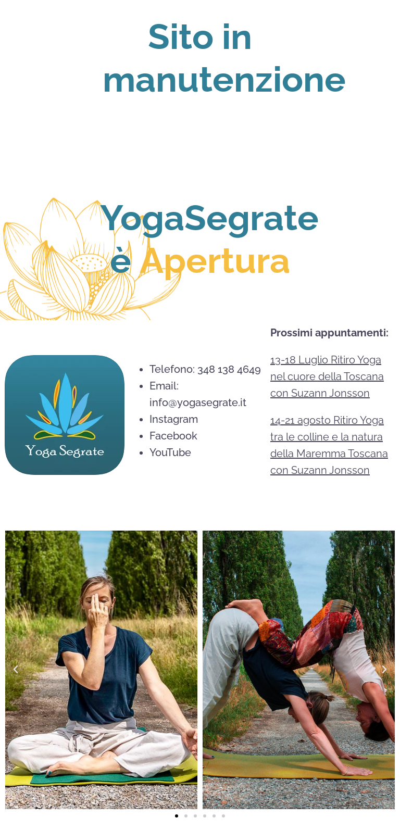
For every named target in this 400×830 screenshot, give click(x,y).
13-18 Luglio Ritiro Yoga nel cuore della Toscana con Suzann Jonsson (327, 376)
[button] (15, 669)
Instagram (173, 419)
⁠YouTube (170, 452)
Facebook (173, 436)
